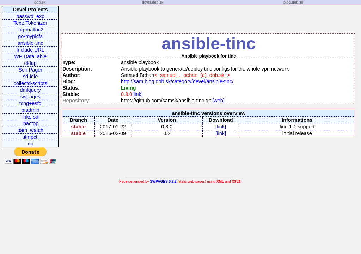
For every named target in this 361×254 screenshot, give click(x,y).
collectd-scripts (30, 83)
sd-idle (30, 76)
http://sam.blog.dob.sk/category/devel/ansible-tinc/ (177, 81)
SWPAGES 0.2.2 (163, 181)
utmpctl (30, 137)
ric (30, 143)
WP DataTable (30, 56)
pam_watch (30, 130)
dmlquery (30, 90)
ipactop (30, 123)
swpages (30, 96)
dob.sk (39, 2)
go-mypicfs (30, 36)
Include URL (30, 50)
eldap (30, 63)
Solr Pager (30, 70)
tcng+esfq (30, 103)
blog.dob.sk (293, 2)
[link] (137, 94)
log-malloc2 (30, 29)
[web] (217, 100)
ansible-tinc (30, 43)
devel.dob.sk (153, 2)
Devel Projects (30, 9)
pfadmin (30, 110)
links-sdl (30, 117)
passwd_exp (30, 16)
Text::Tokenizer (30, 23)
